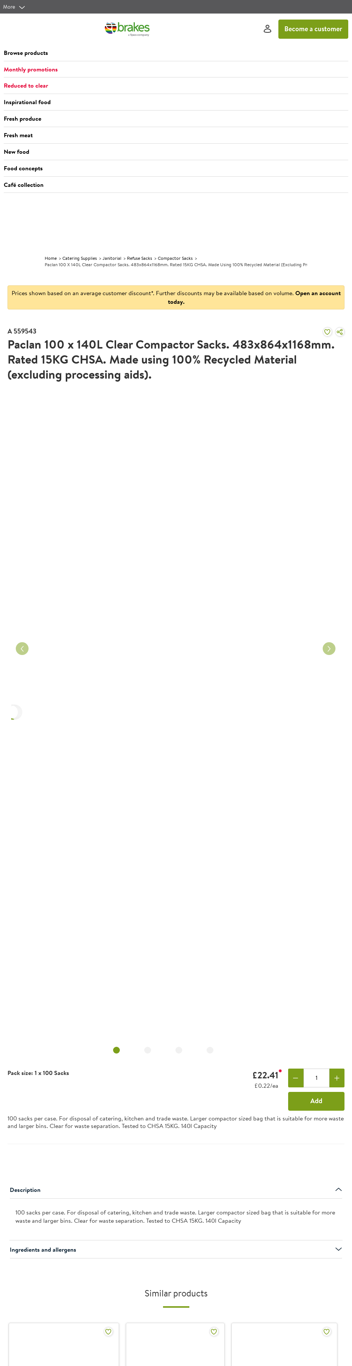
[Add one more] (337, 1078)
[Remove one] (296, 1078)
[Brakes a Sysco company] (127, 29)
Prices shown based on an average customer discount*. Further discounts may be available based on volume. (176, 297)
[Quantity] (316, 1078)
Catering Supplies (79, 258)
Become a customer (313, 28)
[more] (14, 7)
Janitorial (112, 258)
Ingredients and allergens (176, 1249)
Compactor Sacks (175, 258)
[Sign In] (267, 29)
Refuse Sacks (139, 258)
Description (176, 1190)
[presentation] (176, 1220)
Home (51, 258)
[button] (176, 53)
